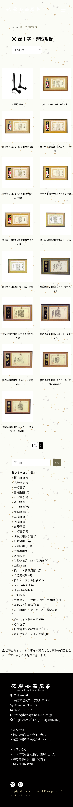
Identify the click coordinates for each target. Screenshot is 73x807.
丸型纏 (18, 497)
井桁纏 (18, 487)
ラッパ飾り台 (22, 585)
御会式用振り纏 (23, 536)
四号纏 (18, 522)
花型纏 (18, 502)
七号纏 (18, 531)
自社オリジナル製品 (26, 580)
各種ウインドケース (26, 619)
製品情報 (18, 730)
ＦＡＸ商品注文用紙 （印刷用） (34, 754)
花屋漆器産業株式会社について (32, 739)
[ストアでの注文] (27, 50)
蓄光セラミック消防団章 (29, 634)
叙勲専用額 (20, 551)
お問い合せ (20, 749)
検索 (57, 462)
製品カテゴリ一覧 (24, 473)
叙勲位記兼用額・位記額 (29, 560)
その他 (18, 624)
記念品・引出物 (23, 604)
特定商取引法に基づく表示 (29, 759)
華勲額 (18, 566)
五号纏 (18, 526)
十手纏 (18, 507)
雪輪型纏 (19, 492)
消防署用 (19, 541)
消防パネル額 (22, 590)
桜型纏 (18, 478)
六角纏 (18, 482)
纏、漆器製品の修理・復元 (29, 734)
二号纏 (18, 517)
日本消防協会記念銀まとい (30, 629)
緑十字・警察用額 (25, 570)
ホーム (15, 26)
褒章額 (18, 556)
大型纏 (18, 512)
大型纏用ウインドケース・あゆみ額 (35, 609)
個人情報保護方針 (24, 764)
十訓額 (18, 595)
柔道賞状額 (20, 575)
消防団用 (19, 546)
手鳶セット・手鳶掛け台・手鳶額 (34, 600)
